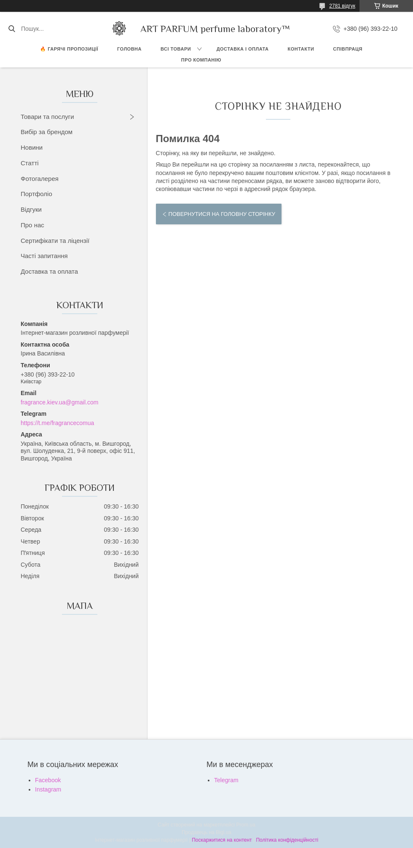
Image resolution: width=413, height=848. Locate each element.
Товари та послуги (47, 116)
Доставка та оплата (49, 271)
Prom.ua (245, 825)
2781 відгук (342, 6)
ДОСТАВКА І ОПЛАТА (243, 48)
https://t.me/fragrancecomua (57, 423)
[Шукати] (11, 29)
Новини (32, 147)
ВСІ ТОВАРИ (176, 48)
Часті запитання (44, 255)
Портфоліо (36, 193)
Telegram (226, 780)
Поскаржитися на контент (222, 840)
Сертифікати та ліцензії (55, 240)
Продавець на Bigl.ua (206, 832)
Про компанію (201, 59)
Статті (30, 163)
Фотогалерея (40, 178)
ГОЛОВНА (129, 48)
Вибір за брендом (46, 131)
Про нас (32, 225)
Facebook (48, 780)
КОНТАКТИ (301, 48)
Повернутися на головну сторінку (222, 214)
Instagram (48, 789)
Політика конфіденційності (287, 840)
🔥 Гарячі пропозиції (69, 48)
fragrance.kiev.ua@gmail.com (59, 402)
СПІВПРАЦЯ (347, 48)
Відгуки (31, 209)
